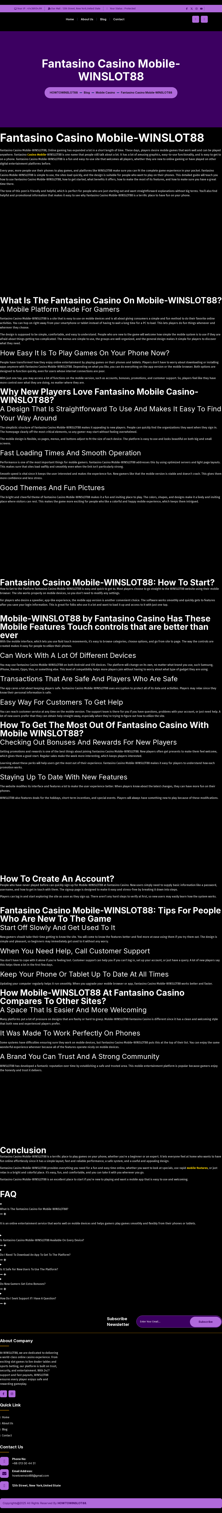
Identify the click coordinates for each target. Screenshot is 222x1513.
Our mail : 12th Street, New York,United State (75, 8)
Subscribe (205, 1321)
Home (70, 19)
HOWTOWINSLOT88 (72, 1503)
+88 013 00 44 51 (24, 1463)
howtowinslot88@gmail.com (30, 1475)
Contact (118, 19)
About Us (87, 19)
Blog (103, 19)
